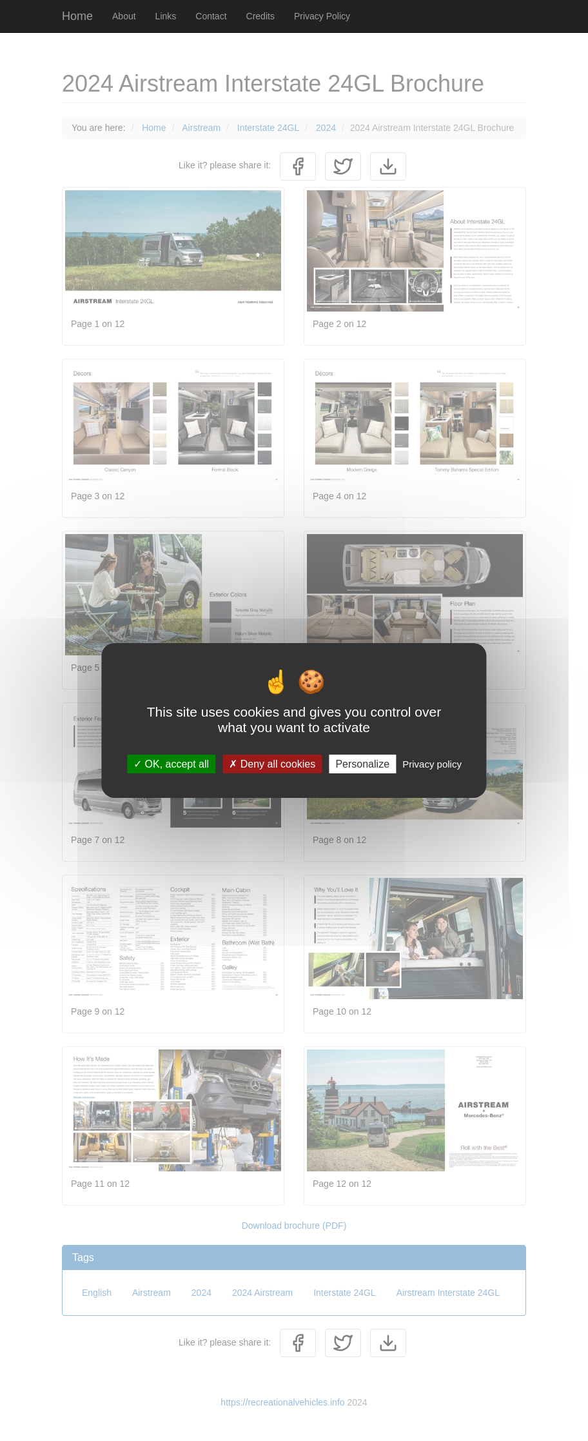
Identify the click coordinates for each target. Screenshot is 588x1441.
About (124, 16)
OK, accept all (171, 764)
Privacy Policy (322, 16)
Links (166, 16)
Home (77, 16)
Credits (260, 16)
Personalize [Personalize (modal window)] (362, 764)
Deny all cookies (272, 764)
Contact (210, 16)
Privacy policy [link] (432, 764)
